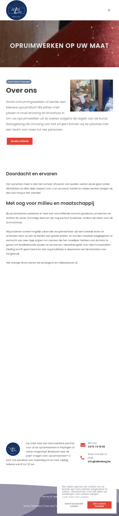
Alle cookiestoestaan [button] (99, 504)
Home (27, 506)
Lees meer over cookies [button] (75, 497)
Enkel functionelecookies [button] (74, 504)
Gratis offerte (20, 141)
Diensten (37, 506)
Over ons (49, 506)
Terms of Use (49, 496)
